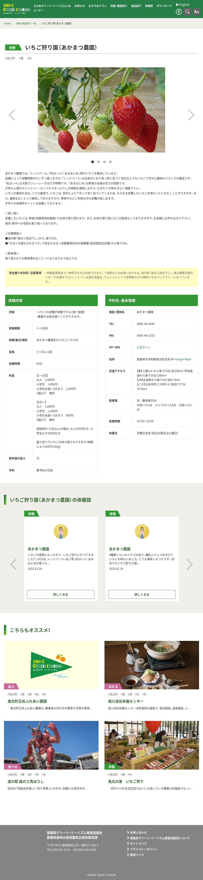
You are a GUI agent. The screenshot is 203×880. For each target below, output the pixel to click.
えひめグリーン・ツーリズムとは (52, 6)
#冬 (29, 58)
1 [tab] (93, 162)
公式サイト (144, 347)
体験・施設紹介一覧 (26, 23)
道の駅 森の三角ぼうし (26, 781)
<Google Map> (182, 359)
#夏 (29, 694)
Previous (12, 115)
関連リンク (137, 854)
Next (191, 115)
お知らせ (80, 6)
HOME (7, 23)
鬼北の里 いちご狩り (126, 781)
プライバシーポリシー (144, 849)
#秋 (36, 694)
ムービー (39, 10)
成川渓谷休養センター (126, 701)
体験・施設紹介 (118, 6)
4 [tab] (110, 162)
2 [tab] (99, 162)
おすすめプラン (98, 6)
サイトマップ (138, 843)
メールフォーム (177, 866)
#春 (21, 58)
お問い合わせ (138, 832)
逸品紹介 (136, 6)
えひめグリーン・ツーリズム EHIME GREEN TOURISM (17, 9)
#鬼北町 (10, 58)
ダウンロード (164, 6)
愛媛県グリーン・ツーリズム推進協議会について (160, 838)
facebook (179, 12)
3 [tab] (104, 162)
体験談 (149, 6)
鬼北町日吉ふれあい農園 (27, 701)
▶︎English (37, 13)
